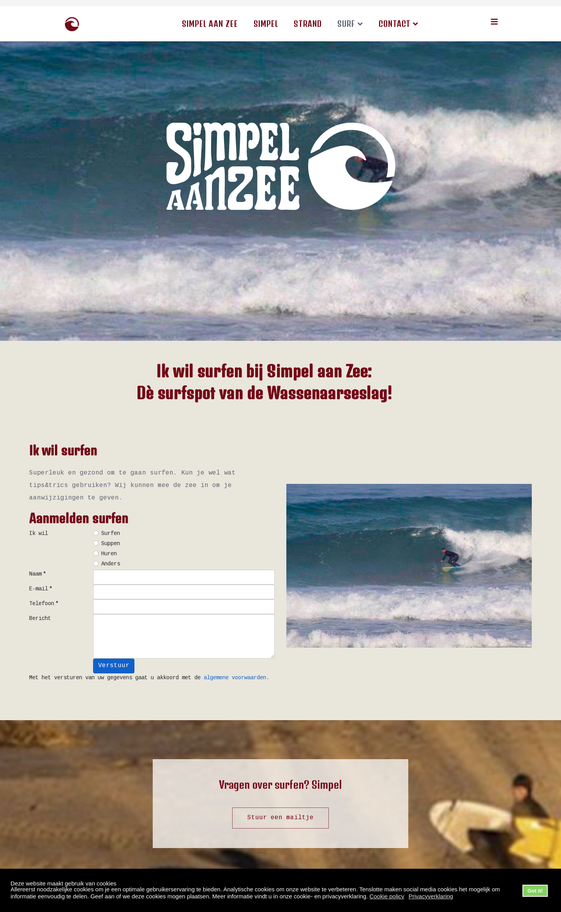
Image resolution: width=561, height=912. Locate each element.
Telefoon (43, 604)
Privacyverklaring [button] (431, 896)
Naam (37, 574)
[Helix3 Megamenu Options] (494, 23)
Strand (308, 23)
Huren (109, 554)
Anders (110, 564)
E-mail (40, 589)
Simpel (266, 23)
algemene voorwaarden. (236, 678)
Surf (346, 23)
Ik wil (38, 533)
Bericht (40, 618)
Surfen (110, 533)
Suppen (110, 544)
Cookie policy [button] (386, 896)
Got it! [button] (535, 891)
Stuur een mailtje (280, 817)
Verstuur (113, 665)
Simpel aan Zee (210, 23)
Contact (395, 23)
